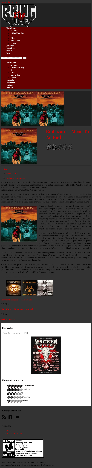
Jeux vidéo (15, 40)
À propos (10, 431)
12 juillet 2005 (12, 173)
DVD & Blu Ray (17, 33)
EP (12, 35)
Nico (5, 169)
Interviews (10, 48)
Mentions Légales (14, 433)
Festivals (9, 50)
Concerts (10, 45)
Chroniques (11, 62)
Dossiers (9, 53)
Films (13, 38)
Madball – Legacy (8, 319)
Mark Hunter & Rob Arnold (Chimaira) (18, 309)
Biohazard (5, 299)
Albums (14, 30)
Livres (13, 43)
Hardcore (14, 299)
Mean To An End (25, 299)
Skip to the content (9, 2)
